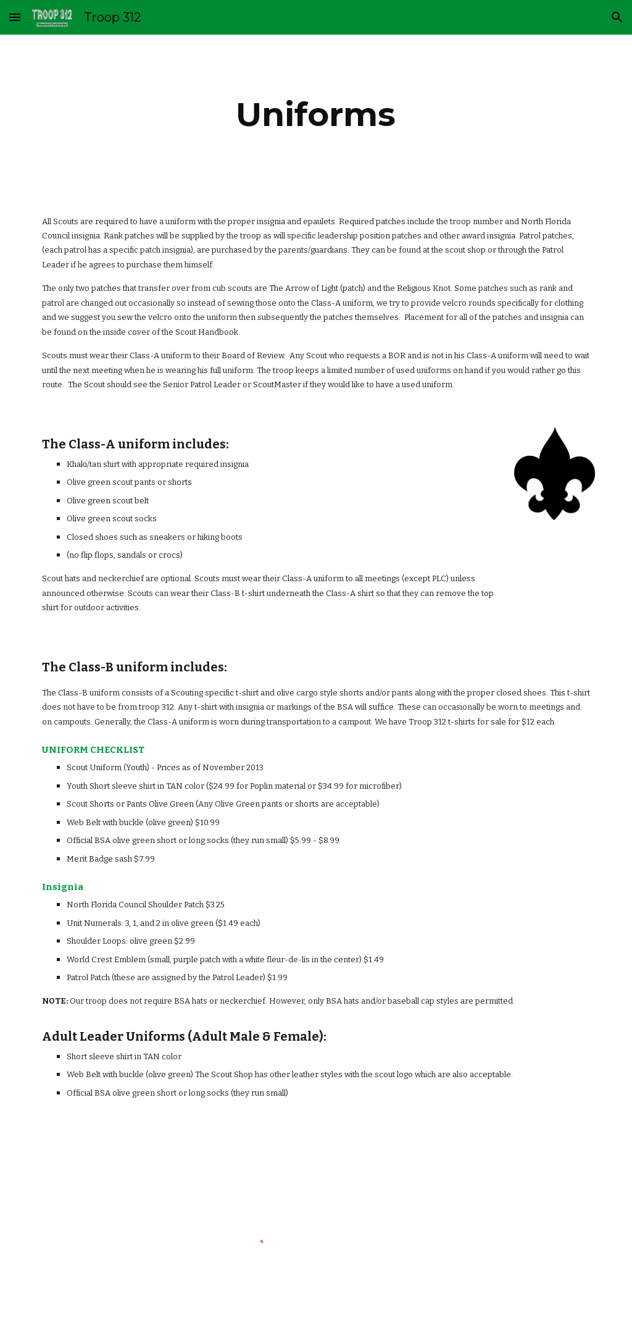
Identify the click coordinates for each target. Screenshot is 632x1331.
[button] (15, 17)
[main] (315, 114)
